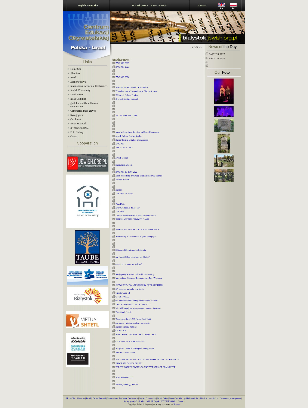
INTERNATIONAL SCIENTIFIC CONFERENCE (137, 229)
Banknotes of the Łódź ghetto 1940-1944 (133, 319)
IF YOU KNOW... (79, 127)
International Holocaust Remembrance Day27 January (139, 278)
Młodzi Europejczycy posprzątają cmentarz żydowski (138, 308)
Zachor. (119, 190)
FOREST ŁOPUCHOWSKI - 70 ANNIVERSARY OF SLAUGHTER (146, 367)
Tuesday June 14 (123, 293)
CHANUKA (121, 330)
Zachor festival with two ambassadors (132, 140)
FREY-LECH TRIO (124, 147)
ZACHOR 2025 (122, 63)
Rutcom (176, 404)
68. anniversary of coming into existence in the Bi (137, 300)
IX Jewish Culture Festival (127, 95)
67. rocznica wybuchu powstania (130, 289)
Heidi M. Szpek (78, 123)
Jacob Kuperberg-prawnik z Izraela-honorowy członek (139, 176)
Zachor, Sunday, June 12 (126, 327)
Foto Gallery (76, 132)
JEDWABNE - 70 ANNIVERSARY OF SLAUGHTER (139, 285)
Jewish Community (80, 90)
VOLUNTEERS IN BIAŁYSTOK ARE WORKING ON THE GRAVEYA (147, 359)
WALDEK (120, 204)
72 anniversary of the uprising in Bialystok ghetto (137, 91)
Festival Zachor (122, 179)
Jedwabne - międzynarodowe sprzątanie (133, 323)
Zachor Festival (78, 81)
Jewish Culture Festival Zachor (129, 136)
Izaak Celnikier (78, 98)
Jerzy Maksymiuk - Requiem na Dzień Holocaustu (137, 132)
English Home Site (87, 5)
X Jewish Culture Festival (127, 99)
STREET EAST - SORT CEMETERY (132, 87)
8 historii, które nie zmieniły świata (131, 250)
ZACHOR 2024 (122, 77)
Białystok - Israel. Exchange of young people (135, 348)
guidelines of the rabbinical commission (201, 398)
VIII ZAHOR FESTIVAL (127, 115)
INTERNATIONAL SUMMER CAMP (132, 219)
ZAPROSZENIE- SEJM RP (127, 208)
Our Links (75, 119)
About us (75, 73)
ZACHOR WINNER (124, 193)
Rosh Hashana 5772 (124, 377)
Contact (202, 5)
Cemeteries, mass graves (83, 110)
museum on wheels (124, 165)
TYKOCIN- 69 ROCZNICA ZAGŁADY (133, 304)
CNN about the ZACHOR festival (130, 341)
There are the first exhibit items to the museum (135, 215)
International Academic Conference (88, 86)
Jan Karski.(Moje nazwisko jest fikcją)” (133, 257)
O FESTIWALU (122, 297)
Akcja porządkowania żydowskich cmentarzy (135, 274)
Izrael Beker (76, 94)
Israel (73, 77)
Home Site (75, 68)
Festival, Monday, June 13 (127, 384)
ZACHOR (120, 144)
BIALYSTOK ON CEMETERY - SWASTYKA (136, 334)
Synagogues (76, 115)
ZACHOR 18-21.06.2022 (126, 172)
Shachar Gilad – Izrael (125, 352)
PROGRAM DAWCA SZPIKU (129, 363)
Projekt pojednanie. (124, 312)
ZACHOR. (120, 211)
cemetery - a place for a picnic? (129, 264)
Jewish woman (122, 158)
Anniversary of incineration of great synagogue (136, 236)
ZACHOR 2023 (122, 67)
